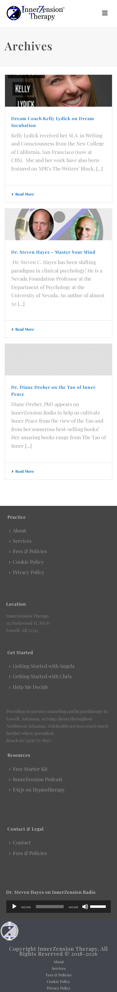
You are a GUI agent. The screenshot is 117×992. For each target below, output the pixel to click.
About (17, 530)
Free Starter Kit (28, 769)
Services (20, 540)
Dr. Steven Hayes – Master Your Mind (53, 252)
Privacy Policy (26, 572)
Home (57, 62)
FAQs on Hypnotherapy (37, 789)
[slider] (50, 906)
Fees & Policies (28, 551)
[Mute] (85, 906)
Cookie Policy (26, 561)
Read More (22, 193)
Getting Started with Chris (40, 676)
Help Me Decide (28, 687)
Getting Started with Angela (42, 666)
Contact (20, 842)
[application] (58, 906)
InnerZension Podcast (35, 779)
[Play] (14, 906)
